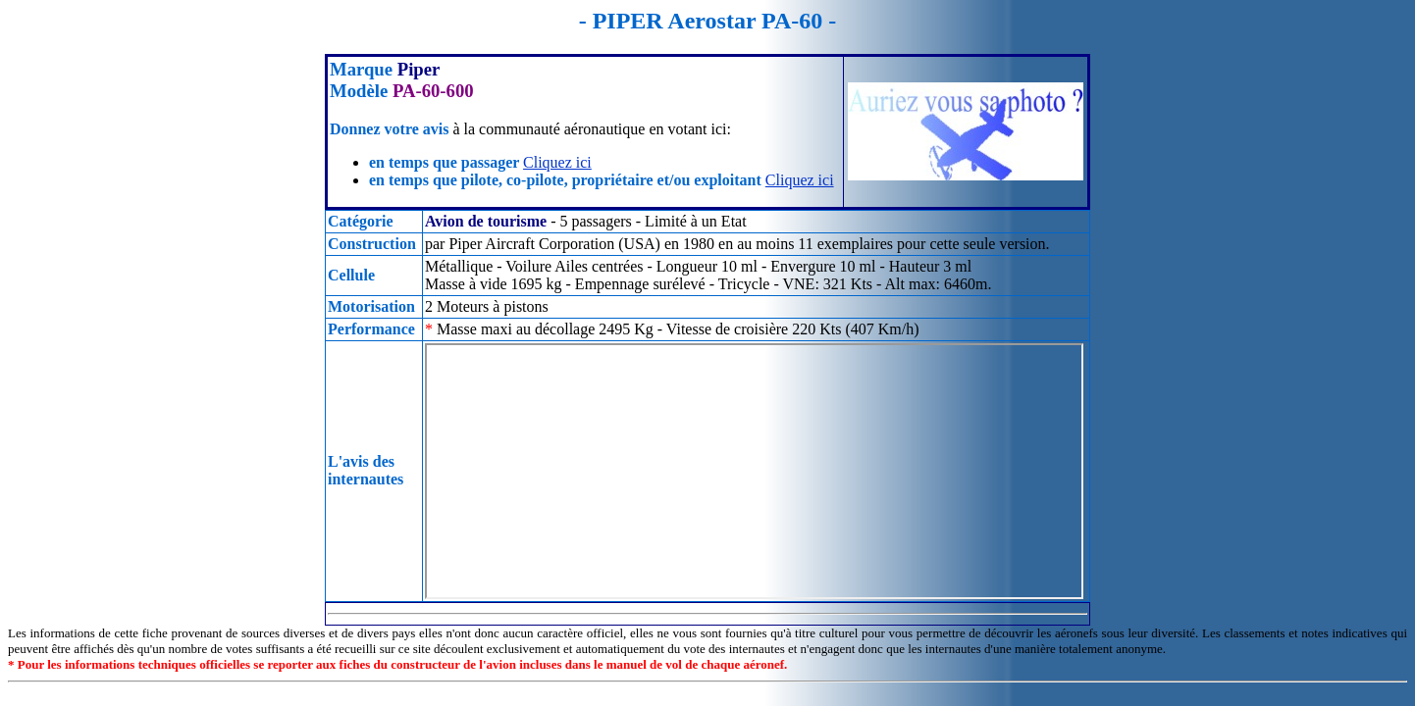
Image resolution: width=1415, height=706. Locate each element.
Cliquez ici (557, 162)
